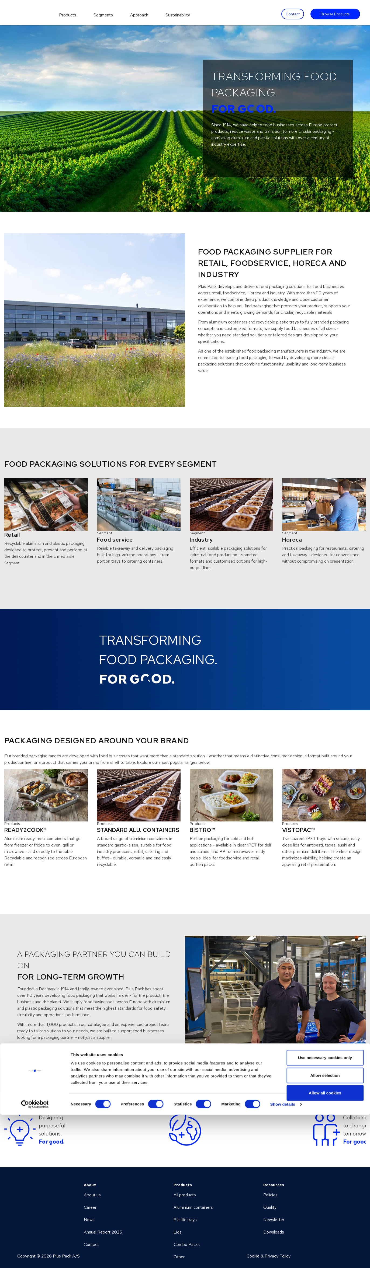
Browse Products (335, 14)
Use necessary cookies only (325, 1210)
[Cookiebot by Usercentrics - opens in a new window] (34, 1257)
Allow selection (325, 1228)
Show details (282, 1257)
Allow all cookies (325, 1246)
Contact (293, 14)
